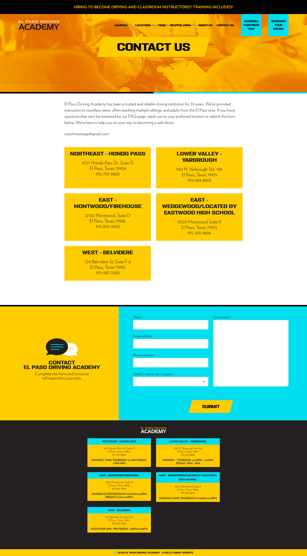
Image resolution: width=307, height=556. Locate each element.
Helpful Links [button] (180, 25)
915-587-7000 (119, 523)
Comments (221, 317)
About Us (205, 25)
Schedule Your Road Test (251, 25)
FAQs (162, 25)
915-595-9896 (188, 492)
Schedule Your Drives (278, 25)
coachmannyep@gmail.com (86, 133)
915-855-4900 (119, 488)
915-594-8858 (188, 454)
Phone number (143, 355)
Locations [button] (143, 25)
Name (137, 317)
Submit (211, 406)
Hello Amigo (173, 552)
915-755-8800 (119, 454)
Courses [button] (121, 25)
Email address (142, 336)
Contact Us (225, 25)
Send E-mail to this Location (153, 374)
